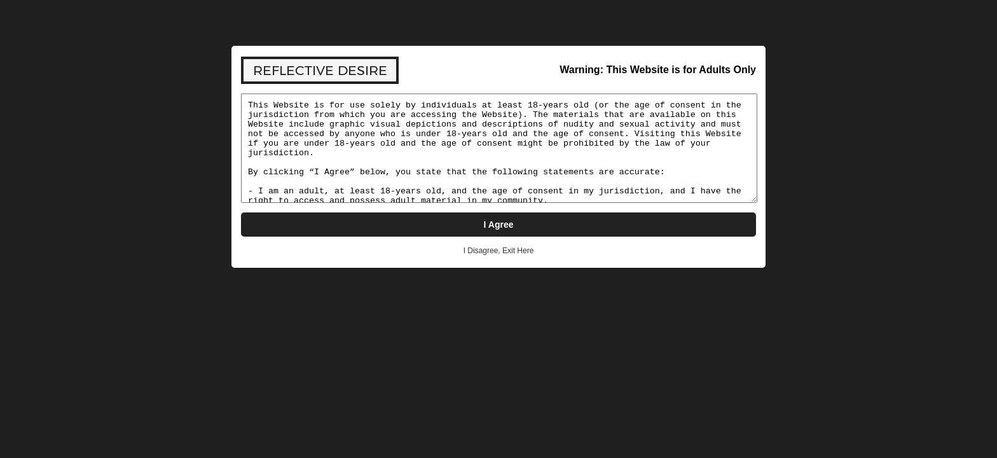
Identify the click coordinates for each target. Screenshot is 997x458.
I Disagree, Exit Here (499, 250)
